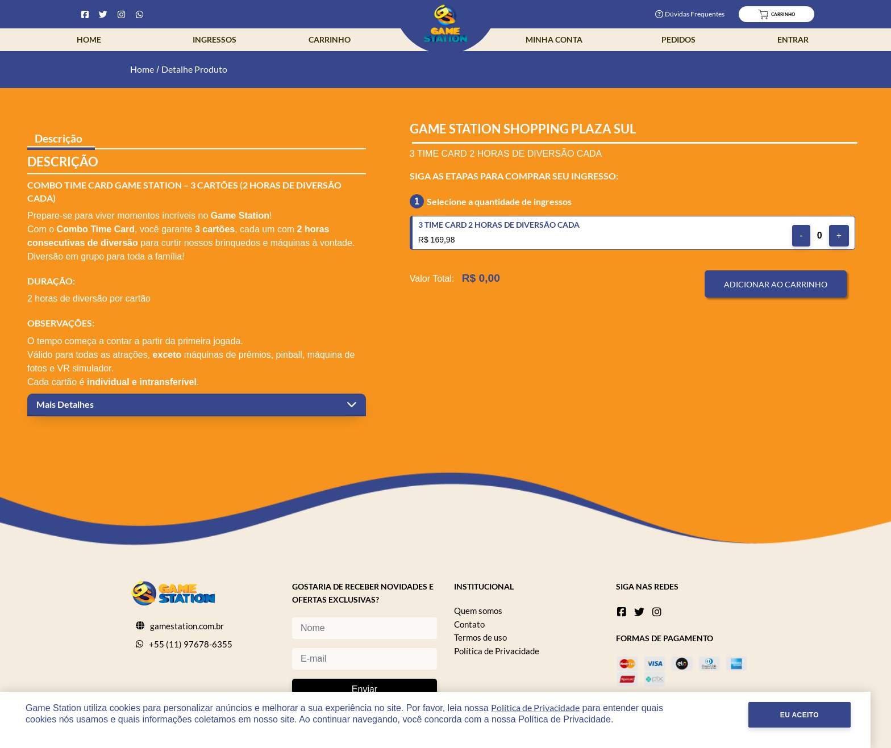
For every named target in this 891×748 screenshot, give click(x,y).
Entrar (793, 39)
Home (89, 39)
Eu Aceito (820, 715)
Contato (469, 624)
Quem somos (478, 610)
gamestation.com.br (187, 626)
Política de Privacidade (496, 651)
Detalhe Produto (194, 69)
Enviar (364, 689)
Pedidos (678, 39)
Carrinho (330, 39)
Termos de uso (480, 637)
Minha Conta (554, 39)
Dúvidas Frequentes (690, 14)
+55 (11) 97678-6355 (190, 644)
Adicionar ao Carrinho (775, 284)
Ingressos (214, 39)
